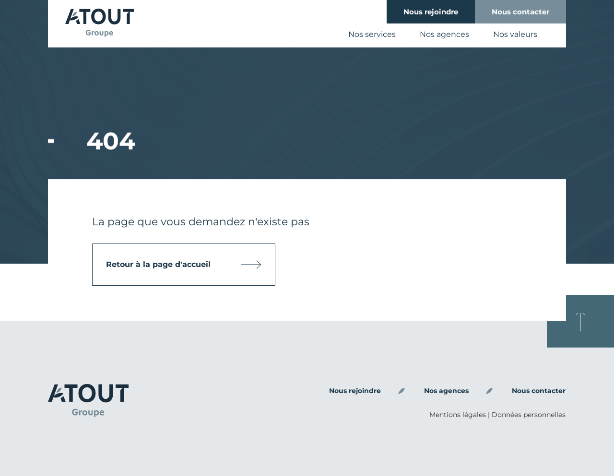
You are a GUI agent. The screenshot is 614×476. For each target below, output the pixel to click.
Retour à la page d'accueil (163, 264)
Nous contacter (520, 11)
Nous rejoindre (430, 11)
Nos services (372, 34)
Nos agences (444, 34)
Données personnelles (529, 414)
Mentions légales (457, 414)
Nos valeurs (515, 34)
